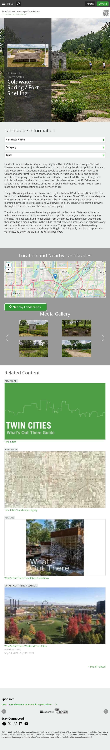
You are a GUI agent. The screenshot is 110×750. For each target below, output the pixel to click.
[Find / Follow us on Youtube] (26, 724)
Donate (103, 3)
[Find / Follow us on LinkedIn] (20, 724)
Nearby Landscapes (25, 307)
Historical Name (15, 139)
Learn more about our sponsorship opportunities (26, 704)
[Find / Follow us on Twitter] (10, 724)
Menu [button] (10, 3)
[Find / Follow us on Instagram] (15, 724)
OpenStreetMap (95, 296)
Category (11, 147)
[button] (18, 3)
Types (9, 155)
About (90, 3)
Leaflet (86, 296)
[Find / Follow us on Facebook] (4, 724)
